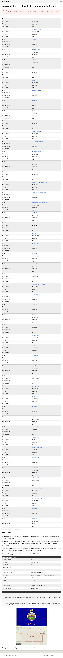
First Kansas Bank (36, 274)
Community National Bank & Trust (40, 202)
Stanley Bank (35, 467)
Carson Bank (34, 100)
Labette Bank (35, 365)
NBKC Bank (34, 406)
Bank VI (33, 80)
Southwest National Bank (37, 447)
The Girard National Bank (37, 498)
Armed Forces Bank (36, 29)
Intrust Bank (34, 314)
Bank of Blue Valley (36, 49)
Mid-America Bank (36, 386)
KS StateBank (35, 355)
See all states (21, 529)
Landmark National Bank (37, 376)
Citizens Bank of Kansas (37, 151)
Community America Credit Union (39, 182)
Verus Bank (34, 508)
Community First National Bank (39, 192)
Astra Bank (34, 39)
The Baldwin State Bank (37, 488)
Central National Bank (37, 131)
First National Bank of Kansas (38, 284)
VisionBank (34, 518)
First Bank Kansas (36, 263)
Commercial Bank (36, 172)
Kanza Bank (34, 325)
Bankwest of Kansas (36, 90)
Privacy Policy (46, 655)
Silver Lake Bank (35, 437)
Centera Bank (35, 121)
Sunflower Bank (35, 478)
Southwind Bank (35, 457)
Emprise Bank (35, 223)
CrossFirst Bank (35, 212)
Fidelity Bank (35, 253)
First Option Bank (36, 294)
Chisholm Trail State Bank (37, 141)
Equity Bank (34, 233)
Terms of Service (55, 655)
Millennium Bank (35, 396)
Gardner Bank (35, 304)
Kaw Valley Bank (35, 335)
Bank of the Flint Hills (36, 70)
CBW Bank (34, 111)
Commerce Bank (35, 161)
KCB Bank (34, 345)
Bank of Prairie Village (37, 60)
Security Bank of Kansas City (38, 427)
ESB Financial (35, 243)
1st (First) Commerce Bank (38, 19)
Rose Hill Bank (35, 416)
